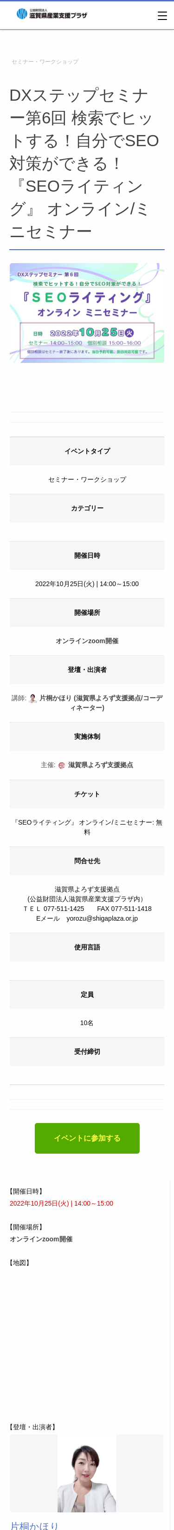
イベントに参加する (87, 1138)
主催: (87, 764)
